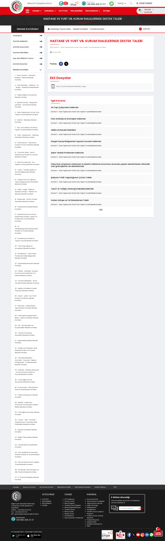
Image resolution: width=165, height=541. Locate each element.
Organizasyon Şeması (94, 503)
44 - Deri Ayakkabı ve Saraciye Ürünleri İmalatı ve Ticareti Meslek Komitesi (27, 454)
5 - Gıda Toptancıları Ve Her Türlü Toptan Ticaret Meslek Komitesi (27, 113)
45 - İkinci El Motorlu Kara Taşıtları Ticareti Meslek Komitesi (27, 463)
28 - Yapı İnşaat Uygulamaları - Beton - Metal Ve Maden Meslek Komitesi (26, 317)
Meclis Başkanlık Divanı (73, 507)
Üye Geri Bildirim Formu (28, 58)
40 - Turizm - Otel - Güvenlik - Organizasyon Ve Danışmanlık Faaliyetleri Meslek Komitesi (26, 422)
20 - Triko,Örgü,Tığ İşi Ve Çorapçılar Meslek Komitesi (25, 247)
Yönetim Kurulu (70, 509)
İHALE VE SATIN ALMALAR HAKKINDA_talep (68, 86)
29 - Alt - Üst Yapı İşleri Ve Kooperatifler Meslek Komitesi (26, 326)
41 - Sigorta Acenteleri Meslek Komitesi (26, 431)
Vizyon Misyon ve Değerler (95, 501)
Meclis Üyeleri (69, 512)
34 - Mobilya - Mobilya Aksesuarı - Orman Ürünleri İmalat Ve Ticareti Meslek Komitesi (27, 372)
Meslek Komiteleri (80, 29)
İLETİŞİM (106, 11)
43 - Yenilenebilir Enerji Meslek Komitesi (26, 446)
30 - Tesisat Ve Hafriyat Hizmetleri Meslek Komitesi (25, 334)
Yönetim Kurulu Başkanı (73, 505)
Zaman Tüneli (69, 501)
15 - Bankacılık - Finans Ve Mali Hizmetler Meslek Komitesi (26, 200)
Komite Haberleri (28, 41)
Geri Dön (144, 29)
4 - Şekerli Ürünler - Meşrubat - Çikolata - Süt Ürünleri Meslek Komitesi (26, 104)
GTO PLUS (63, 11)
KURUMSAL (49, 11)
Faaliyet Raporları (93, 520)
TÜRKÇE (121, 3)
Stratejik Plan (91, 509)
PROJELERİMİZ (77, 11)
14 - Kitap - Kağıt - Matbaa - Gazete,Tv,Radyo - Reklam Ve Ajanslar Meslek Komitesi (26, 191)
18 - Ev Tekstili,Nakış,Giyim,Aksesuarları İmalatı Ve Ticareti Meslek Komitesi (26, 229)
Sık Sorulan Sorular (46, 487)
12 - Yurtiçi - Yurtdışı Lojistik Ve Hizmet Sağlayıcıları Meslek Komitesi (25, 172)
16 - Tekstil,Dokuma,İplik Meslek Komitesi (26, 208)
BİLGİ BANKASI (92, 11)
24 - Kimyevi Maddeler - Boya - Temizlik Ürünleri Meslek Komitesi (27, 282)
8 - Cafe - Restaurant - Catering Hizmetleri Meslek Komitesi (26, 136)
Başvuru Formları (29, 487)
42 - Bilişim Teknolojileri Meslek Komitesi (26, 438)
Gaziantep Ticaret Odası (59, 29)
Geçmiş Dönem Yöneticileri (74, 518)
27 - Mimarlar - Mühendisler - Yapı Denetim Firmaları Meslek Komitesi (26, 308)
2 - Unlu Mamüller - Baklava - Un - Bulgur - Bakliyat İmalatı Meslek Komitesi (27, 87)
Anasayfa (28, 36)
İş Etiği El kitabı (91, 522)
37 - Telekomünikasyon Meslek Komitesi (26, 396)
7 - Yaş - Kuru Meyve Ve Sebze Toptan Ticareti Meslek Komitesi (26, 128)
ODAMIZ (35, 11)
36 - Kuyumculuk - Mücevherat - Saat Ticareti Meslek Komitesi (27, 388)
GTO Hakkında (69, 499)
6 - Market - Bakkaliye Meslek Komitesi (26, 121)
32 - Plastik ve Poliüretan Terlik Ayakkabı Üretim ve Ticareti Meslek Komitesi (26, 350)
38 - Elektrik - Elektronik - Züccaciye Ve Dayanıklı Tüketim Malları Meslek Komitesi (26, 404)
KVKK (88, 526)
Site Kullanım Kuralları (83, 487)
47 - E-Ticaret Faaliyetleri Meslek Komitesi (27, 478)
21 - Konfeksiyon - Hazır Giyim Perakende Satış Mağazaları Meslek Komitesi (25, 255)
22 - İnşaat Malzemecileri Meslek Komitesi (27, 264)
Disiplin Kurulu (69, 514)
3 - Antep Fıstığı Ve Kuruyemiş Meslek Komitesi (26, 96)
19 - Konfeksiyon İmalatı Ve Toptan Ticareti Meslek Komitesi (26, 239)
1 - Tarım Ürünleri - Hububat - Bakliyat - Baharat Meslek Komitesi (25, 77)
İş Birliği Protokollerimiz (94, 524)
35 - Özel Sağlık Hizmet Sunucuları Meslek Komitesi (25, 381)
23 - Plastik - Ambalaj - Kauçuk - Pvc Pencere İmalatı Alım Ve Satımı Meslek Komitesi (27, 273)
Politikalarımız (91, 507)
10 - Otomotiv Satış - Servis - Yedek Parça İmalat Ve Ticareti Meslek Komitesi (26, 154)
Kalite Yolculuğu (92, 505)
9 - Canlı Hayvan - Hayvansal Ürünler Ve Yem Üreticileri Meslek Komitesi (27, 145)
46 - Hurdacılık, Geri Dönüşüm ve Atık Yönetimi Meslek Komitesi (27, 471)
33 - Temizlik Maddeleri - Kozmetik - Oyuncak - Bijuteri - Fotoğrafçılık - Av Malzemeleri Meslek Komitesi (26, 361)
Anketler (16, 487)
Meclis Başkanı (70, 503)
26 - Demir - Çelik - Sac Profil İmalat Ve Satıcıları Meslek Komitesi (25, 298)
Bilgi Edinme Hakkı (64, 487)
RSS (115, 487)
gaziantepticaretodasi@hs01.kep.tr (26, 514)
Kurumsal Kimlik (92, 499)
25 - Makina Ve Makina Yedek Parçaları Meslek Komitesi (26, 289)
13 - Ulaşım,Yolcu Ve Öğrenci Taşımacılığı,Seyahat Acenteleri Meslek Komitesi (26, 181)
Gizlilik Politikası (100, 487)
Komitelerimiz (69, 516)
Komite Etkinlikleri (28, 53)
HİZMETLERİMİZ (144, 3)
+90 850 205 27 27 (96, 4)
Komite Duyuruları (28, 47)
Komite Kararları (97, 29)
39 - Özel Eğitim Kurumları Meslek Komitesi (27, 413)
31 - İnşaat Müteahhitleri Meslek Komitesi (26, 341)
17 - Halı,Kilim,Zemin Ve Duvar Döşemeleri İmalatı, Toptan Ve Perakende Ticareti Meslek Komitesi (26, 217)
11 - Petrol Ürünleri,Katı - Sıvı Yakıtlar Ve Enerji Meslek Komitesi (27, 163)
